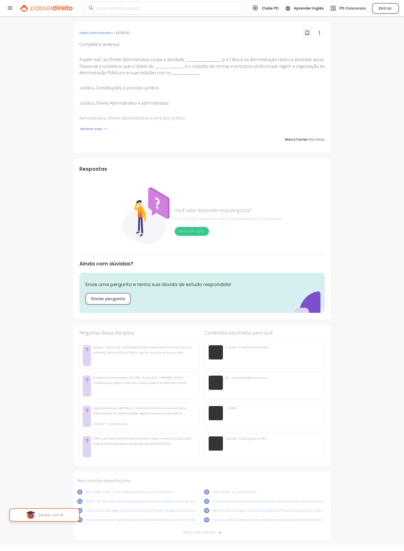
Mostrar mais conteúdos (202, 532)
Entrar (385, 8)
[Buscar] (154, 8)
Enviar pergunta (108, 299)
